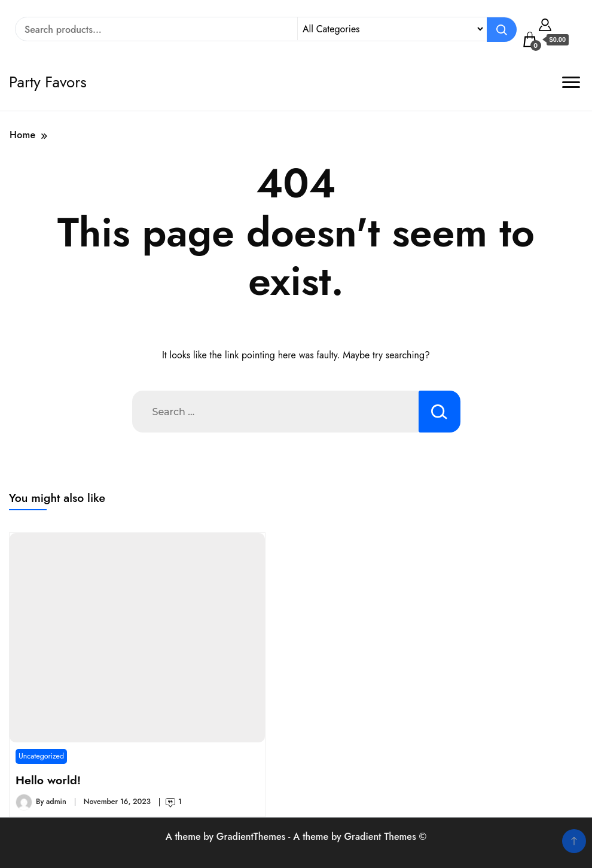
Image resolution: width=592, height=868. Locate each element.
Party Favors (48, 82)
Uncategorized (41, 756)
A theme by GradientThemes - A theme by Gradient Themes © (296, 836)
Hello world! (48, 780)
